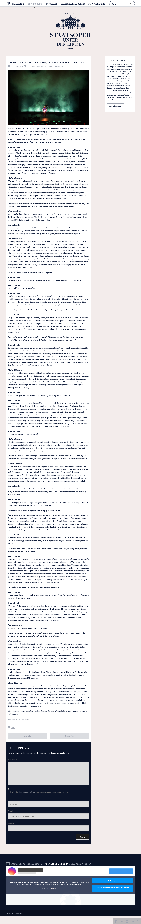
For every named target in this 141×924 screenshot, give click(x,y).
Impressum (9, 921)
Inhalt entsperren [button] (113, 889)
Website (11, 830)
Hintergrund (35, 4)
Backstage (52, 4)
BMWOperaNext (97, 4)
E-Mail (10, 817)
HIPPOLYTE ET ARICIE (116, 60)
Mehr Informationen (116, 106)
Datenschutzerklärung (27, 798)
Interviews (61, 70)
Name (10, 805)
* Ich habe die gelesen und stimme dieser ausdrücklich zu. (38, 798)
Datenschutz (19, 921)
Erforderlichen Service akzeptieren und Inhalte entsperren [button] (112, 896)
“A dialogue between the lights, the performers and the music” (38, 64)
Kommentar (13, 764)
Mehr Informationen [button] (49, 896)
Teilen (13, 731)
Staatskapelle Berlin (74, 4)
